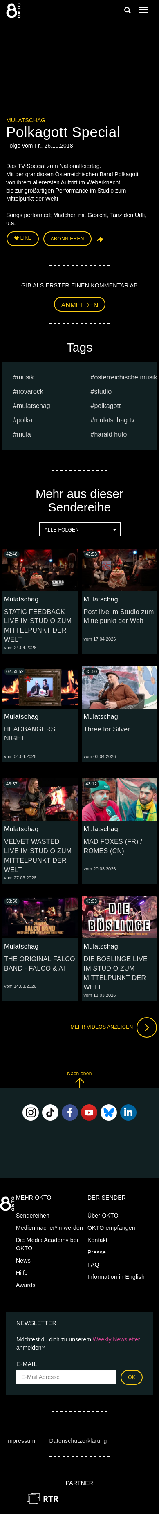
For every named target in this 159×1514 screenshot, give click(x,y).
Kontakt (97, 1240)
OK (131, 1377)
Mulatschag (25, 120)
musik (25, 377)
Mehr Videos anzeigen (113, 1027)
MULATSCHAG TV (114, 420)
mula (24, 434)
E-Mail (26, 1364)
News (23, 1260)
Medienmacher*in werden (49, 1228)
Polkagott (107, 405)
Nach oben (79, 1079)
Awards (26, 1285)
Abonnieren (67, 239)
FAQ (93, 1264)
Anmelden (80, 305)
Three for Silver (107, 729)
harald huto (110, 434)
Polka (24, 420)
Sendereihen (32, 1215)
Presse (96, 1252)
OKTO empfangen (111, 1228)
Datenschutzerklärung (78, 1441)
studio (103, 391)
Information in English (116, 1277)
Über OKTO (103, 1215)
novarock (30, 391)
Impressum (20, 1441)
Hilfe (22, 1273)
